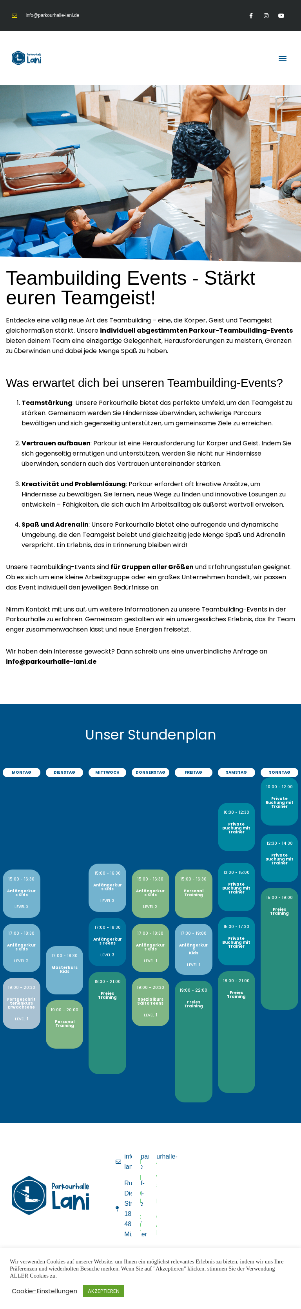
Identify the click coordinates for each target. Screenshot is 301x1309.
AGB (160, 1162)
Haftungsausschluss (160, 1201)
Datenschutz (144, 1177)
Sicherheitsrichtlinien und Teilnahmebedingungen (144, 1224)
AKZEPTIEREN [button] (104, 1291)
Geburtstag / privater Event (160, 1224)
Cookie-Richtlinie (144, 1197)
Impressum (144, 1162)
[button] (282, 57)
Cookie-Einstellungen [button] (44, 1291)
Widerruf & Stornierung (160, 1181)
